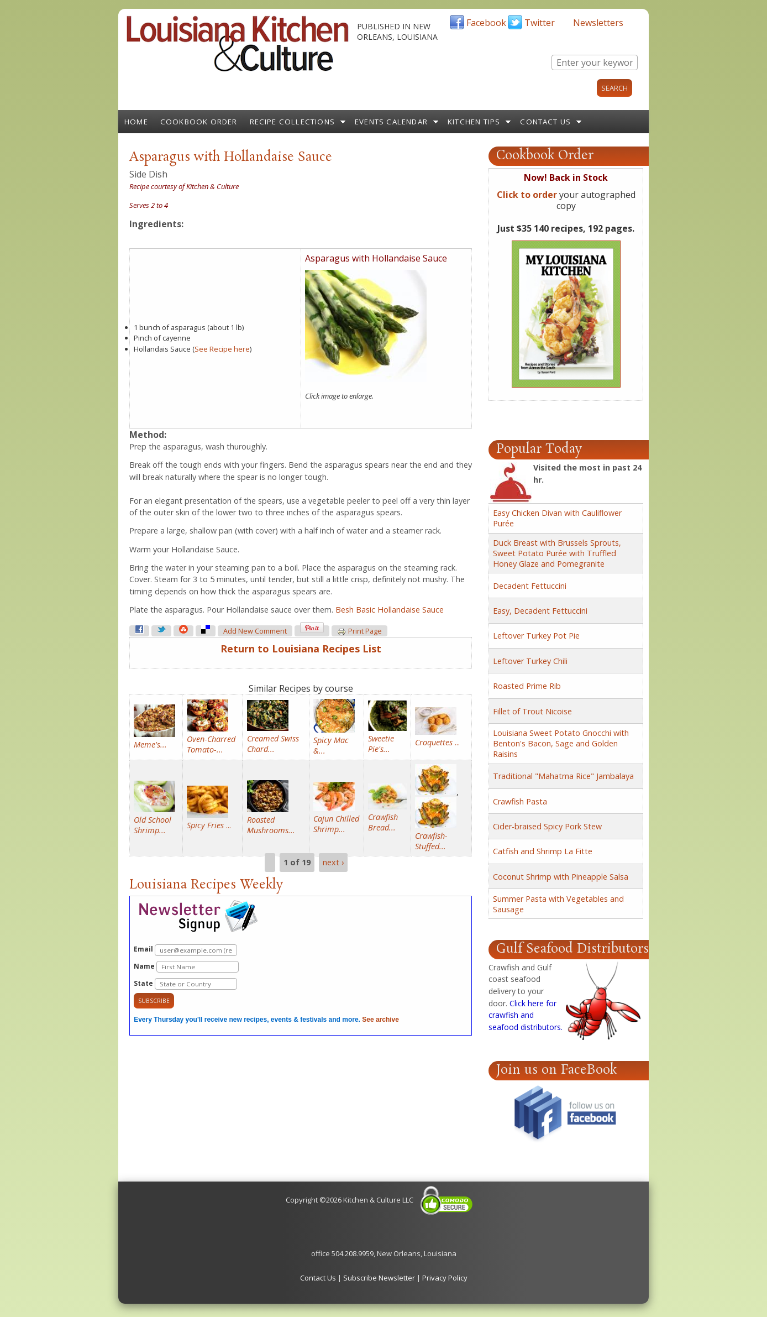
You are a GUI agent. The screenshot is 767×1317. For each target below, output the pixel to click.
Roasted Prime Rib (527, 686)
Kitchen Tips (474, 122)
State (185, 984)
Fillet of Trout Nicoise (532, 711)
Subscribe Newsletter (379, 1278)
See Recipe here (222, 349)
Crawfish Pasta (520, 801)
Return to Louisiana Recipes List (300, 648)
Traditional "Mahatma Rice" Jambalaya (563, 776)
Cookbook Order (199, 122)
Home (136, 122)
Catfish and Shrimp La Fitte (542, 851)
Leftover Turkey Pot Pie (536, 635)
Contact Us (545, 122)
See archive (380, 1019)
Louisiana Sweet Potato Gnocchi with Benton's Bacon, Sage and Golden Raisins (561, 743)
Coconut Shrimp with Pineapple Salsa (560, 876)
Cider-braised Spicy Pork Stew (547, 826)
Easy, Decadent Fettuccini (540, 610)
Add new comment (255, 631)
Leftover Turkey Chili (530, 661)
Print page (359, 631)
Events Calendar (391, 122)
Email (185, 950)
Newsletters (598, 23)
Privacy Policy (444, 1278)
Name (186, 967)
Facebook (486, 23)
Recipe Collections (292, 122)
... (437, 742)
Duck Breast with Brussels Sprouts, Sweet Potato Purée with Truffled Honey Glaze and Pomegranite (557, 553)
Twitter (539, 23)
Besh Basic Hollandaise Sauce (389, 609)
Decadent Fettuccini (529, 586)
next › (333, 863)
